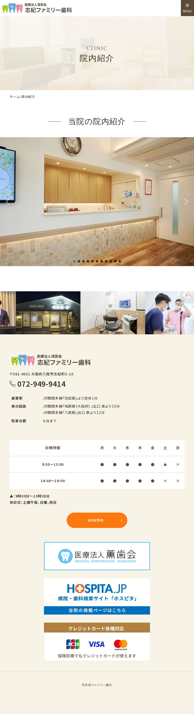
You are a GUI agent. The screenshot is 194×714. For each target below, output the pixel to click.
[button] (8, 202)
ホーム (15, 96)
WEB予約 (96, 520)
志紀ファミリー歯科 (98, 685)
